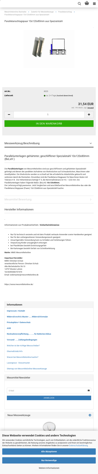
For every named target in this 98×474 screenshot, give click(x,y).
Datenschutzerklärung (78, 445)
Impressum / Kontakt (16, 311)
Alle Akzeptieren (49, 451)
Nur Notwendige (49, 460)
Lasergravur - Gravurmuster (18, 363)
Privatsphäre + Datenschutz (19, 322)
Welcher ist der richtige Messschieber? (23, 345)
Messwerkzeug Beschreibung (22, 143)
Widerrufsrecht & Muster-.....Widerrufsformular (27, 317)
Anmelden (49, 398)
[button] (8, 114)
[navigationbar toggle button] (94, 3)
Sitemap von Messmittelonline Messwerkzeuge (27, 369)
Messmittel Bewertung (17, 199)
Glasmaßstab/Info (15, 351)
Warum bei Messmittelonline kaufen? (22, 357)
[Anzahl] (49, 114)
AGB (9, 328)
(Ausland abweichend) (65, 96)
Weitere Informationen (49, 468)
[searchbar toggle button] (79, 3)
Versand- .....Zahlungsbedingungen (22, 340)
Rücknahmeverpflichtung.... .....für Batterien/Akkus (29, 334)
